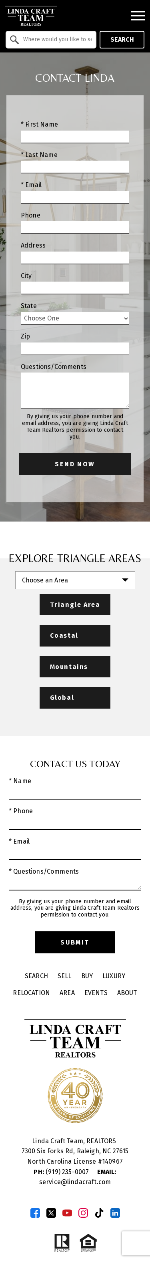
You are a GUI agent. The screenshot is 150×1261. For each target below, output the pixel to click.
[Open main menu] (138, 15)
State (29, 306)
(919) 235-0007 (62, 1172)
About (127, 993)
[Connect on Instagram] (83, 1213)
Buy (87, 976)
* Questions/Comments (44, 871)
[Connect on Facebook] (35, 1213)
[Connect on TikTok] (99, 1213)
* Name (20, 781)
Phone (30, 215)
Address (33, 245)
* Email (31, 185)
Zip (25, 336)
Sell (65, 976)
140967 (112, 1161)
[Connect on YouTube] (67, 1213)
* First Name (39, 124)
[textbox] (55, 40)
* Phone (21, 811)
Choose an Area (45, 580)
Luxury (113, 976)
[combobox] (51, 39)
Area (67, 993)
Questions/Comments (53, 367)
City (26, 276)
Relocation (31, 993)
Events (96, 993)
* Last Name (39, 155)
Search (122, 39)
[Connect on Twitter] (51, 1213)
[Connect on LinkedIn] (115, 1213)
